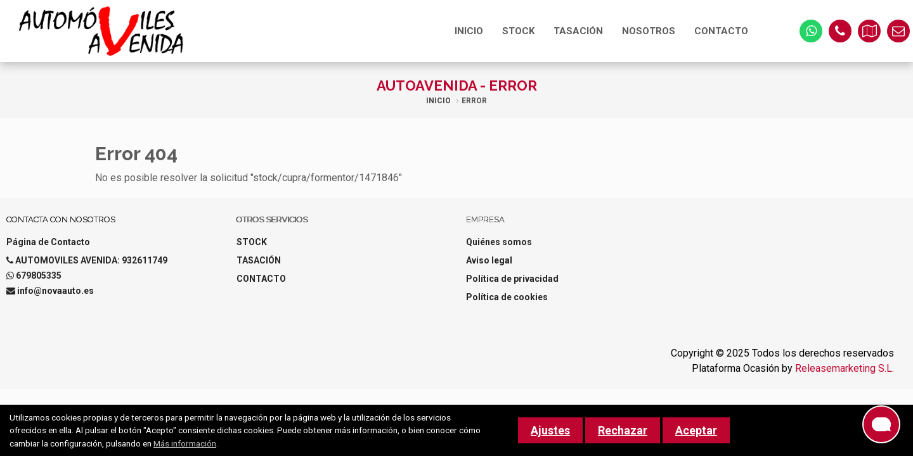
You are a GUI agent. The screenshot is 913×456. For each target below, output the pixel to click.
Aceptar (696, 430)
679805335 (39, 275)
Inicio (438, 100)
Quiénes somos (499, 242)
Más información (184, 443)
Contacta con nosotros (60, 219)
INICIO (469, 31)
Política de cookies (507, 297)
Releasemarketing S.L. (844, 368)
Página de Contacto (48, 242)
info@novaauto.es (55, 291)
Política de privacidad (512, 279)
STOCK (518, 31)
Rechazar (622, 430)
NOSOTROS (648, 31)
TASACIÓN (578, 31)
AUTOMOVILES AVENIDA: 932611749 (91, 260)
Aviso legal (489, 260)
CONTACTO (721, 31)
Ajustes (550, 430)
